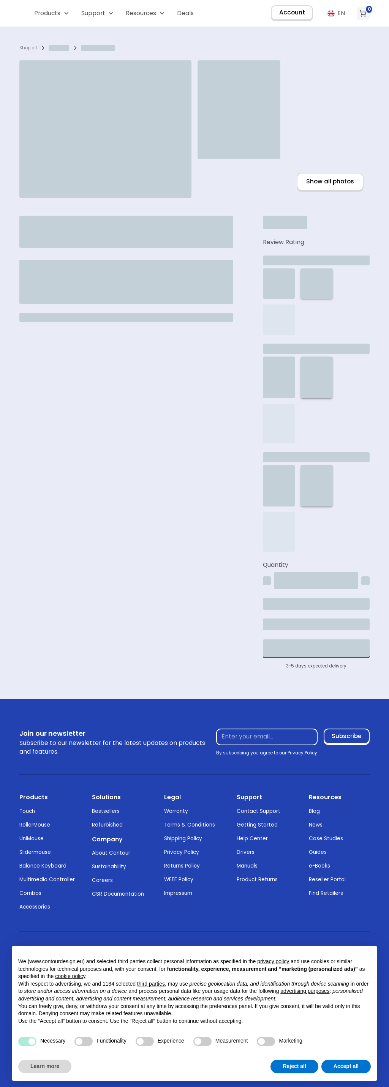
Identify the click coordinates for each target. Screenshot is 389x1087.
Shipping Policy (183, 838)
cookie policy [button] (70, 976)
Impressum (178, 893)
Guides (318, 852)
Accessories (34, 906)
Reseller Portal (327, 879)
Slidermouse (35, 852)
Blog (314, 811)
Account (292, 12)
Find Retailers (326, 893)
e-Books (319, 865)
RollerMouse (34, 824)
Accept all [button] (346, 1066)
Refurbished (107, 824)
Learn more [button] (44, 1066)
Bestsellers (106, 811)
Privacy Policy (181, 852)
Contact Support (258, 811)
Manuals (247, 865)
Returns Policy (182, 865)
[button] (51, 13)
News (316, 824)
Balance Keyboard (42, 865)
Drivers (246, 852)
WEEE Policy (178, 879)
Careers (102, 880)
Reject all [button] (294, 1066)
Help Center (252, 838)
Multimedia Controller (47, 879)
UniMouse (31, 838)
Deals (185, 13)
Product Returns (257, 879)
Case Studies (326, 838)
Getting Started (257, 824)
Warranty (176, 811)
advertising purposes (304, 991)
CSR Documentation (118, 894)
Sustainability (109, 866)
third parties (151, 984)
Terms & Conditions (189, 824)
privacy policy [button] (273, 961)
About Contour (111, 853)
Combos (30, 893)
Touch (27, 811)
